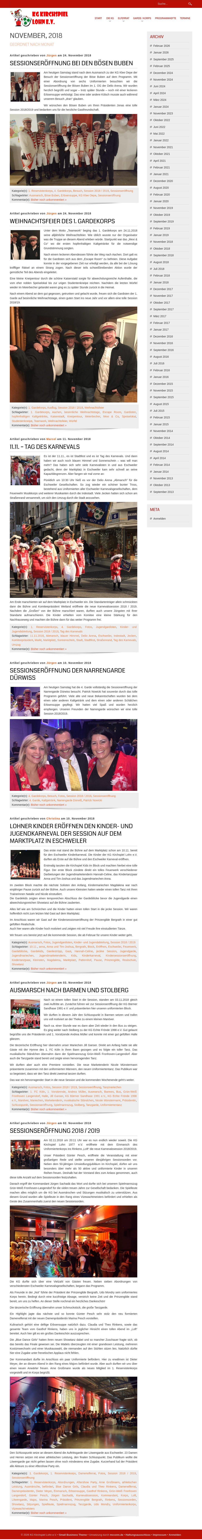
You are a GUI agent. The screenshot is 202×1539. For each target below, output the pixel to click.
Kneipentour (74, 416)
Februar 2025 (161, 66)
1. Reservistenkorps (40, 190)
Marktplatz (49, 640)
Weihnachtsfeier (94, 407)
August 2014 (161, 451)
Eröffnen (101, 946)
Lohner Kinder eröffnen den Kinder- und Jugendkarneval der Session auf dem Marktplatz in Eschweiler (71, 833)
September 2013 (163, 491)
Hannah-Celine (84, 951)
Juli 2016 (158, 363)
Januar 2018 (161, 282)
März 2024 (159, 99)
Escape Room (112, 412)
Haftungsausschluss (138, 1534)
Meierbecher (92, 416)
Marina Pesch (48, 1499)
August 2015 (161, 404)
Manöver (23, 1100)
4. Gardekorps (63, 190)
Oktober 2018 (161, 248)
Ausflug (51, 407)
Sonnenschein (66, 640)
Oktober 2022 (161, 120)
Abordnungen (66, 1482)
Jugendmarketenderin (52, 955)
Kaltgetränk (49, 800)
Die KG (110, 18)
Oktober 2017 (161, 302)
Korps (124, 1495)
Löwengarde (19, 1499)
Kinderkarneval (91, 955)
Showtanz (18, 964)
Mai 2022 (159, 133)
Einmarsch (60, 1491)
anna (42, 946)
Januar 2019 (161, 235)
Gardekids (37, 951)
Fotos (88, 626)
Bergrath (80, 946)
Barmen (109, 1091)
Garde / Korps (142, 18)
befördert (47, 1486)
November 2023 (163, 113)
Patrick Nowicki (92, 800)
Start (98, 18)
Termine (185, 18)
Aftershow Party (86, 1482)
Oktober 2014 (161, 437)
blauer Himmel (69, 635)
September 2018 (163, 255)
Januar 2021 (161, 174)
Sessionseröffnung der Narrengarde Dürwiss (67, 674)
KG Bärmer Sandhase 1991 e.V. (85, 1096)
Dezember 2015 (163, 383)
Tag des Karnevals (71, 631)
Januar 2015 (161, 424)
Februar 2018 (161, 275)
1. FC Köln (37, 1091)
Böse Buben (52, 195)
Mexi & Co (111, 416)
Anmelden (159, 518)
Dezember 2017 (163, 289)
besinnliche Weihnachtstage (82, 412)
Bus (118, 1091)
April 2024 (159, 93)
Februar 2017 (161, 322)
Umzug (16, 644)
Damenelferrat (87, 1473)
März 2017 (159, 316)
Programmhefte (165, 18)
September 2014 (163, 444)
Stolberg (79, 1104)
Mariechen (36, 1100)
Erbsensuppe (69, 195)
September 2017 (163, 309)
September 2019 (163, 221)
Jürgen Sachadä (62, 1495)
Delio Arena (88, 635)
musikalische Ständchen (79, 1100)
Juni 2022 (159, 127)
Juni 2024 (159, 86)
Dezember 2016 (163, 336)
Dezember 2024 (163, 72)
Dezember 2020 (163, 181)
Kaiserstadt (57, 416)
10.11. (33, 946)
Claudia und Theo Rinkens (98, 1486)
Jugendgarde (128, 951)
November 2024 (163, 79)
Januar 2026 (161, 52)
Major (33, 1499)
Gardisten (130, 412)
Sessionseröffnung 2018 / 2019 (55, 1131)
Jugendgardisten (106, 626)
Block (91, 946)
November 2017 (163, 295)
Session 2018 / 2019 (96, 190)
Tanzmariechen (112, 1087)
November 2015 (163, 390)
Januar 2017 (161, 329)
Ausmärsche (32, 1486)
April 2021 (159, 160)
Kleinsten (38, 960)
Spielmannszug (63, 1104)
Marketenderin (53, 1100)
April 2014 (159, 458)
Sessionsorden (127, 1499)
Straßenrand (104, 640)
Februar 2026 (161, 45)
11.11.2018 (37, 635)
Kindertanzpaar (21, 960)
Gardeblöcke (19, 951)
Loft (133, 1495)
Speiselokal (129, 416)
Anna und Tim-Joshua (60, 946)
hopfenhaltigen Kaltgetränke (29, 416)
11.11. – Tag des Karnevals (45, 447)
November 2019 (163, 207)
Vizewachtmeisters (23, 1508)
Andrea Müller (77, 1091)
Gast (68, 951)
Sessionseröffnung (121, 190)
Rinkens (110, 1499)
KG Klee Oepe (87, 195)
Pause (98, 960)
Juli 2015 (158, 410)
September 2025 (163, 59)
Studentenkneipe (22, 421)
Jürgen (51, 55)
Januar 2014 (161, 471)
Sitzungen (33, 1504)
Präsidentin (129, 1100)
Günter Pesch (38, 1495)
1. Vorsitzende (56, 1091)
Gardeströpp (54, 951)
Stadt (79, 640)
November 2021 (163, 147)
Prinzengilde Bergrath (88, 1499)
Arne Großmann (109, 1482)
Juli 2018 (158, 268)
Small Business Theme (73, 1534)
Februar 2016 (161, 370)
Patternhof (85, 960)
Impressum (159, 1534)
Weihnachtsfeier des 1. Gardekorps (62, 221)
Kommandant (109, 1495)
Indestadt (119, 635)
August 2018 (161, 262)
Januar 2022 (161, 140)
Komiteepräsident (22, 640)
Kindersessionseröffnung (121, 955)
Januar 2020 (161, 201)
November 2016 (163, 343)
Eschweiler (104, 635)
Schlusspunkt (20, 1104)
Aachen (56, 412)
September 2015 (163, 397)
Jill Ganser (56, 1096)
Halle (45, 1096)
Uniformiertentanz (111, 1104)
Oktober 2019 (161, 214)
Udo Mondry (102, 1504)
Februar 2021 (161, 167)
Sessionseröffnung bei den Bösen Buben (71, 63)
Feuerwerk (129, 946)
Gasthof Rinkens (97, 1491)
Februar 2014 (161, 464)
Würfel (73, 421)
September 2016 (163, 350)
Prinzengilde (112, 960)
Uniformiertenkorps (124, 1504)
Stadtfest (89, 640)
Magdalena (53, 960)
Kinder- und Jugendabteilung (91, 942)
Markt (38, 640)
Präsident (66, 1499)
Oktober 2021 (161, 153)
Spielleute (48, 1504)
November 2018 (163, 241)
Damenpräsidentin (23, 1491)
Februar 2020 (161, 194)
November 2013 (163, 478)
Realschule (129, 960)
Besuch (77, 190)
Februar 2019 (161, 228)
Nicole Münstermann (108, 1100)
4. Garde (34, 800)
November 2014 (163, 431)
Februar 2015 (161, 417)
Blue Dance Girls (67, 1486)
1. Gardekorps (37, 407)
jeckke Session (106, 951)
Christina (53, 818)
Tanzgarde (92, 1104)
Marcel (51, 439)
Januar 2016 (161, 377)
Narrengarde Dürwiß (69, 800)
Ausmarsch (36, 195)
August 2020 (161, 187)
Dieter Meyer (44, 1491)
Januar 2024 (161, 106)
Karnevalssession (87, 1495)
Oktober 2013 (161, 485)
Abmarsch (52, 635)
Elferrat (123, 18)
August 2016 (161, 356)
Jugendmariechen (23, 955)
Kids (73, 955)
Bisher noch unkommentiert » (48, 199)
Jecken (131, 635)
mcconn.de (116, 1534)
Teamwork (40, 421)
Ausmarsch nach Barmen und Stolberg (69, 990)
